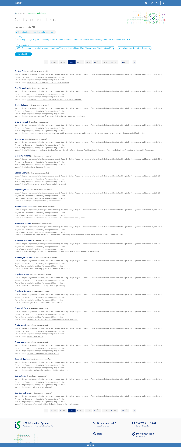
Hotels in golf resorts (35, 336)
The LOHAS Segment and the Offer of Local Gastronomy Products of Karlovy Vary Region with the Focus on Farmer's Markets (75, 234)
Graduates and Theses (36, 13)
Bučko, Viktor (20, 376)
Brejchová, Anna (22, 274)
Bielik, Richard (21, 105)
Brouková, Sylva (21, 308)
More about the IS (145, 433)
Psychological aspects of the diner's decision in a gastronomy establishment (56, 116)
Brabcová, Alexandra (23, 240)
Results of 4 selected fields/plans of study (35, 32)
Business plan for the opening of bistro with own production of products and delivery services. (63, 252)
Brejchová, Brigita (22, 291)
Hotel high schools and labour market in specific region (48, 82)
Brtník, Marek (20, 325)
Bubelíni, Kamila (22, 359)
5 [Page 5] (89, 62)
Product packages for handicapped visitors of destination (49, 370)
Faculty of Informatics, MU (44, 426)
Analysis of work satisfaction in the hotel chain (44, 302)
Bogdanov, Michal (22, 190)
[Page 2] (46, 62)
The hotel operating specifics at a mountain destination (48, 268)
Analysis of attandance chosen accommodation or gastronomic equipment (56, 218)
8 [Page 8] (114, 62)
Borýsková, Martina (23, 223)
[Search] (152, 3)
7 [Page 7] (105, 62)
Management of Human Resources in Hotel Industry (47, 184)
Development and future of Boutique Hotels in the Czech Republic (52, 319)
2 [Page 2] (63, 62)
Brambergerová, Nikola (25, 257)
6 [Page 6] (97, 62)
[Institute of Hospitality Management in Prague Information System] (18, 3)
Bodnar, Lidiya (21, 173)
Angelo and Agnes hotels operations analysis (44, 201)
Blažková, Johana (22, 156)
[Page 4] (134, 62)
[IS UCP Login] (163, 3)
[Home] (146, 3)
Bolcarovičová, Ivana (24, 206)
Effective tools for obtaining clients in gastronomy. (46, 285)
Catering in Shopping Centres (38, 167)
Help (99, 433)
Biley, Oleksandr (21, 122)
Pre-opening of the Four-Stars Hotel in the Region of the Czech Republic (54, 99)
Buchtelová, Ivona (22, 393)
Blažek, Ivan (20, 139)
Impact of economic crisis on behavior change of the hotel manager (53, 404)
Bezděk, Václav (21, 88)
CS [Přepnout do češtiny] (157, 2)
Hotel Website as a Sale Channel (39, 387)
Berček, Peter (20, 71)
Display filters (23, 54)
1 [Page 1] (54, 62)
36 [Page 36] (125, 62)
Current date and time (143, 426)
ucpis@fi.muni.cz (103, 426)
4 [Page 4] (80, 62)
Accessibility (140, 436)
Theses (22, 13)
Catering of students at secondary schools (43, 353)
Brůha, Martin (20, 342)
